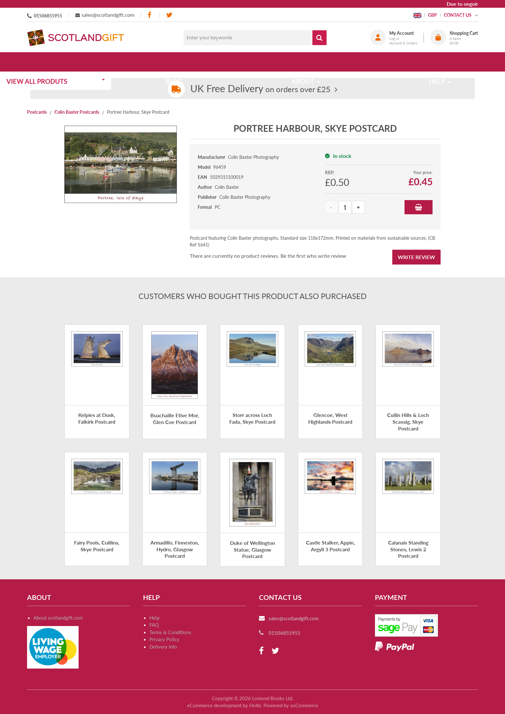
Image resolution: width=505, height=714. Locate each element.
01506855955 (48, 15)
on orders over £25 (260, 89)
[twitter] (169, 15)
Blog (192, 62)
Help (154, 618)
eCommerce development (214, 705)
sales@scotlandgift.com (107, 15)
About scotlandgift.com (58, 618)
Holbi (255, 705)
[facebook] (150, 15)
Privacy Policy (164, 639)
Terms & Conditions (170, 632)
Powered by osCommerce (290, 705)
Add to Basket (419, 207)
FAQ (154, 625)
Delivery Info (163, 647)
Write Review (416, 257)
